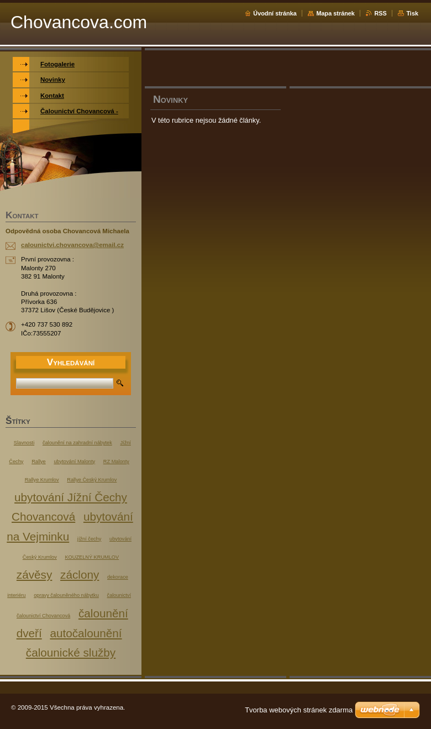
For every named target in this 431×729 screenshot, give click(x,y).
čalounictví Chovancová (43, 615)
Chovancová (43, 516)
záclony (79, 574)
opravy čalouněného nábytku (66, 595)
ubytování (120, 539)
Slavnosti (24, 442)
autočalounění (86, 633)
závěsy (34, 574)
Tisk (412, 13)
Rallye (38, 461)
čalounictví (119, 595)
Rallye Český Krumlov (92, 479)
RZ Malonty (116, 461)
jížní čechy (89, 539)
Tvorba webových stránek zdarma (299, 710)
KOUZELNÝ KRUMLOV (92, 557)
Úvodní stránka (275, 13)
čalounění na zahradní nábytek (77, 442)
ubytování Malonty (74, 461)
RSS (380, 13)
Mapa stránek (335, 13)
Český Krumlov (40, 557)
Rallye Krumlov (42, 479)
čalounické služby (70, 652)
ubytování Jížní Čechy (70, 497)
